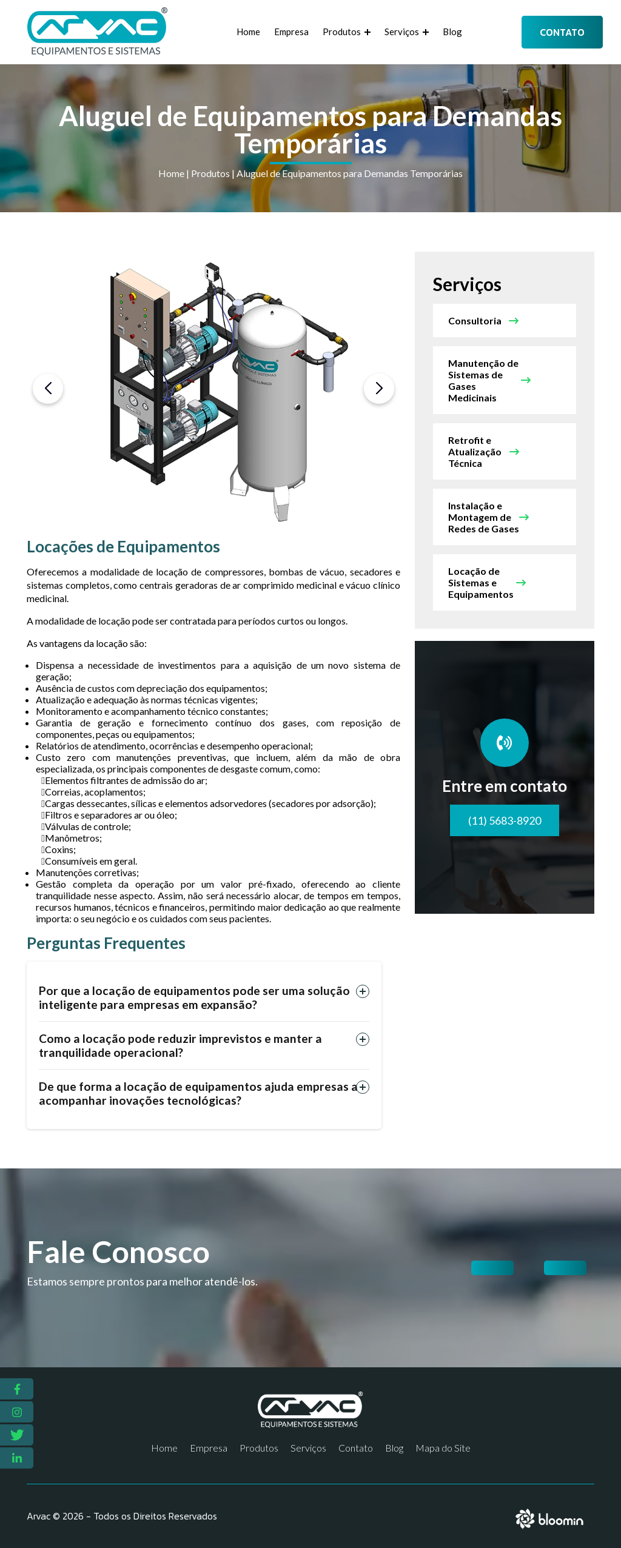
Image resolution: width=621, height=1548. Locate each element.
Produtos (347, 31)
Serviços (406, 31)
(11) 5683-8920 (504, 820)
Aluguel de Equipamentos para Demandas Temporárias (350, 173)
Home (248, 31)
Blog (452, 31)
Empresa (291, 31)
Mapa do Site (443, 1447)
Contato (562, 32)
